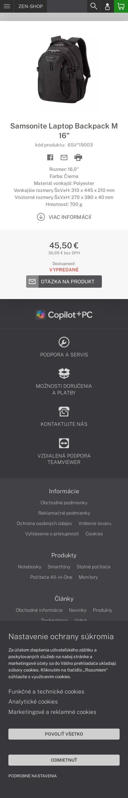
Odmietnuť (64, 760)
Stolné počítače (94, 566)
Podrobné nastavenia (32, 776)
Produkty (64, 555)
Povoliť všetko (64, 734)
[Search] (93, 6)
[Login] (107, 6)
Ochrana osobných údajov (44, 523)
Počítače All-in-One (51, 577)
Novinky (77, 610)
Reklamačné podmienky (64, 513)
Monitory (88, 577)
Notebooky (29, 566)
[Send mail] (64, 157)
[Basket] (121, 6)
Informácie (64, 491)
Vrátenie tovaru (94, 523)
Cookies (94, 533)
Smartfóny (59, 566)
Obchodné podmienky (64, 502)
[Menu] (7, 6)
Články (64, 599)
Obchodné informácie (39, 610)
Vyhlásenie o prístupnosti (52, 533)
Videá (80, 620)
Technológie (54, 620)
